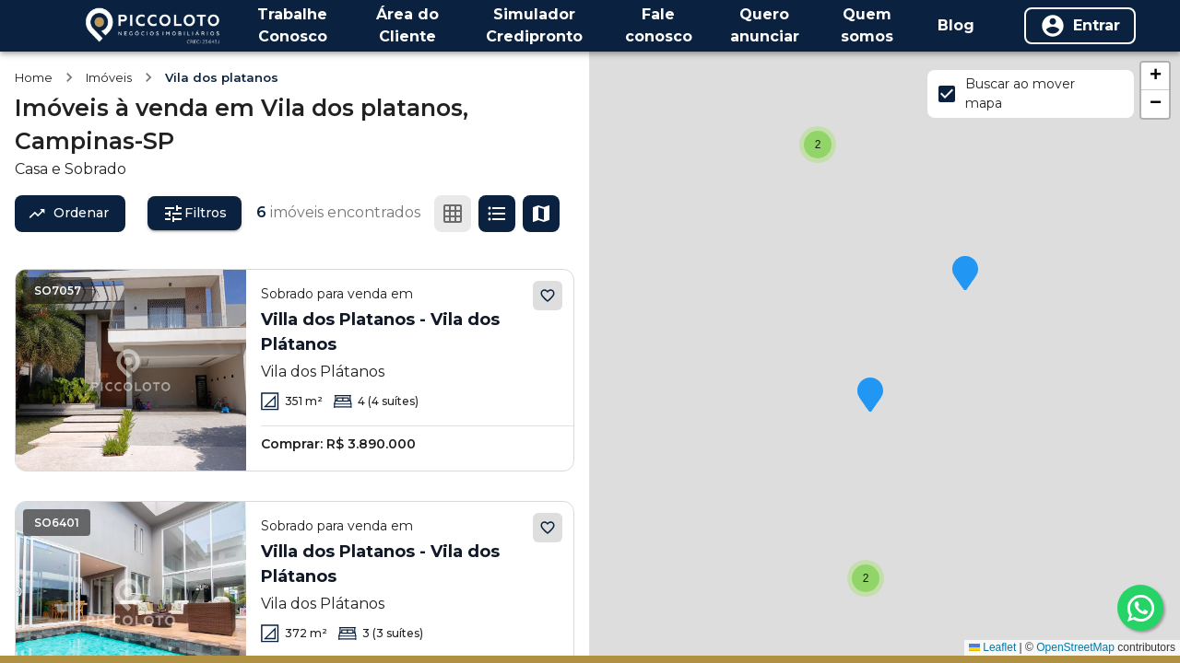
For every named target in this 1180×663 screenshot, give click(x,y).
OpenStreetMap (1075, 647)
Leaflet (992, 647)
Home (34, 77)
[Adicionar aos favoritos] (547, 295)
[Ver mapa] (541, 213)
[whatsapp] (1140, 608)
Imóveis (109, 77)
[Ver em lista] (496, 213)
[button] (865, 578)
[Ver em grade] (452, 213)
